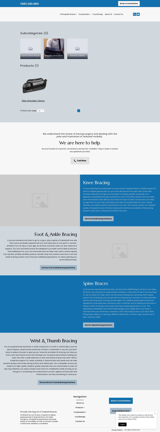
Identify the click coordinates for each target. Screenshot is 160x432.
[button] (129, 3)
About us (80, 403)
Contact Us (118, 14)
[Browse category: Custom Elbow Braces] (30, 49)
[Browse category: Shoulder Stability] (77, 49)
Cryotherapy (98, 14)
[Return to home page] (36, 14)
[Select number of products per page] (40, 110)
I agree (122, 424)
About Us (108, 14)
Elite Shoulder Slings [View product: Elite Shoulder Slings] (33, 100)
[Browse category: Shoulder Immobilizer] (54, 49)
